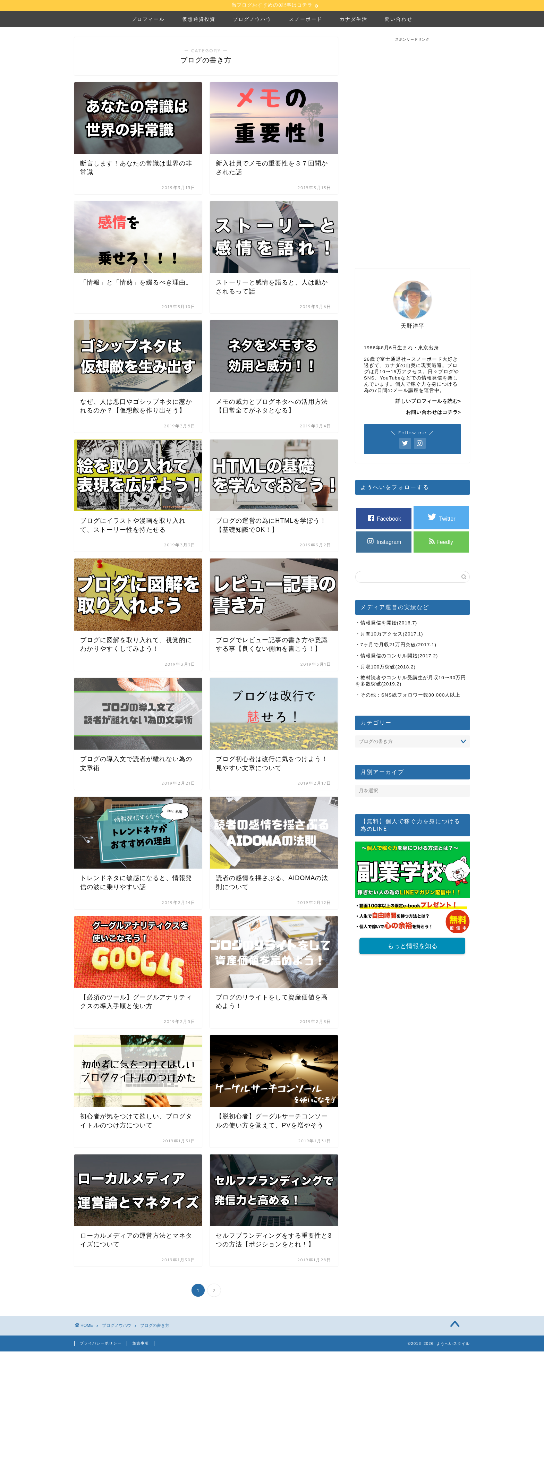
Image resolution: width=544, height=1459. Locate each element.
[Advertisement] (412, 147)
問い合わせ (399, 20)
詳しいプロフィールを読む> (428, 402)
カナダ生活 (353, 20)
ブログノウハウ (252, 20)
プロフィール (148, 20)
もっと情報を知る (412, 947)
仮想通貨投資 (198, 20)
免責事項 (140, 1344)
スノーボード (305, 20)
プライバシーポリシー (100, 1344)
